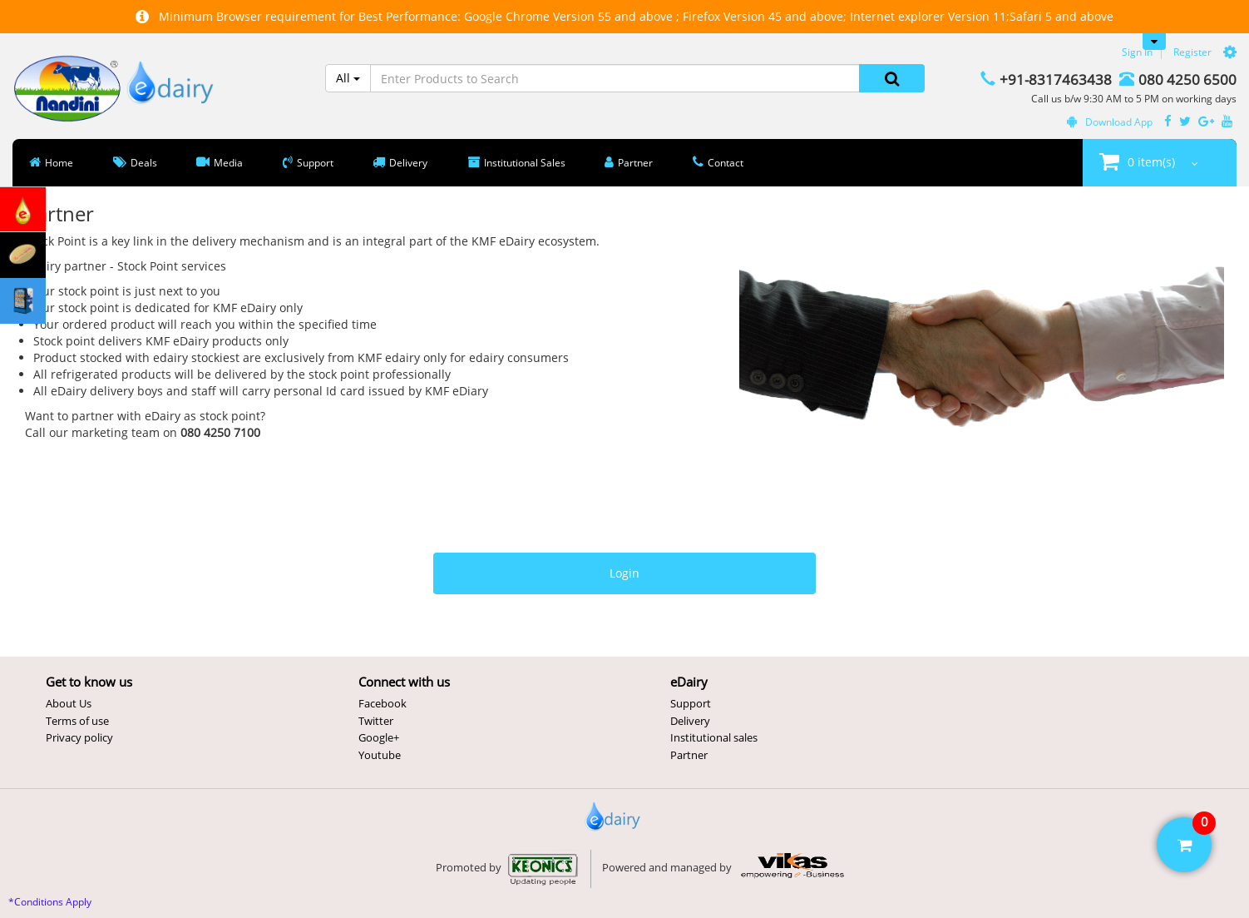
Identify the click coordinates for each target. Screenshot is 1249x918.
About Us (68, 703)
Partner (689, 754)
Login (624, 573)
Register (1192, 52)
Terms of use (77, 720)
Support (690, 703)
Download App (1110, 122)
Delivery (690, 720)
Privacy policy (79, 737)
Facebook (382, 703)
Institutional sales (714, 737)
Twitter (375, 720)
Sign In (1137, 52)
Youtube (379, 754)
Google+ (378, 737)
